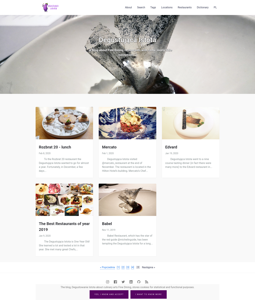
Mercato (118, 113)
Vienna (193, 113)
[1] (118, 267)
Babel (116, 190)
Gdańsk (132, 113)
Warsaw (72, 113)
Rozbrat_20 (56, 113)
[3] (127, 267)
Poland (85, 113)
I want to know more (148, 294)
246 (106, 190)
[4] (132, 267)
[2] (123, 267)
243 (43, 113)
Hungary (145, 190)
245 (170, 113)
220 (106, 113)
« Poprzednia (107, 267)
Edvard (180, 113)
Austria (205, 113)
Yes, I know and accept (109, 294)
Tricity (145, 113)
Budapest (129, 190)
